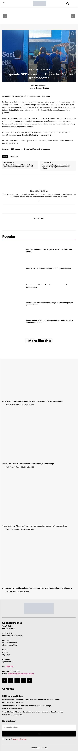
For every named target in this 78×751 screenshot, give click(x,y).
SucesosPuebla (41, 85)
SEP (17, 156)
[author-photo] (3, 404)
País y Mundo (6, 702)
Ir (39, 734)
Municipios (6, 708)
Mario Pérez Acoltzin (12, 405)
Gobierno (45, 70)
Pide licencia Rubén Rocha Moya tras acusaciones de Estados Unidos (33, 401)
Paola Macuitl (10, 591)
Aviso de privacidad (19, 739)
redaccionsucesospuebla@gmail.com (21, 674)
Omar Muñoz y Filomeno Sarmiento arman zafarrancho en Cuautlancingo (34, 526)
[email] (39, 727)
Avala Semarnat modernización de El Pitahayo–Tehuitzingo (48, 268)
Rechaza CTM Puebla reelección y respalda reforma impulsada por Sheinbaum (49, 303)
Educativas (33, 70)
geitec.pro (9, 666)
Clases (11, 156)
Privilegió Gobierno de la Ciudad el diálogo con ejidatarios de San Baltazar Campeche (18, 166)
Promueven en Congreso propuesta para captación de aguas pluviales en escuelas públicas (56, 166)
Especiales (6, 715)
